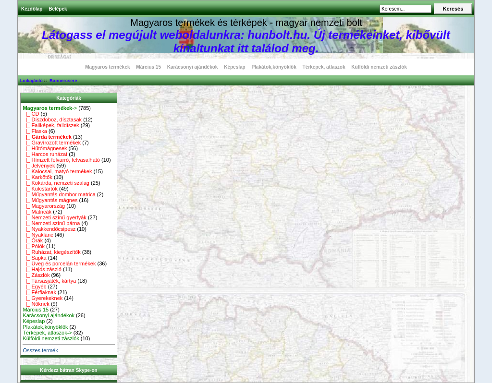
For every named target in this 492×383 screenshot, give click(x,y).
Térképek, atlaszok (324, 67)
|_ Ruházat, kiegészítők (51, 252)
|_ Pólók (34, 246)
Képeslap (234, 67)
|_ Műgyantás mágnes (50, 200)
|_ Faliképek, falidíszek (51, 125)
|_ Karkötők (37, 177)
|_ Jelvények (39, 165)
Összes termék (40, 350)
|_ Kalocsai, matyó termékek (57, 171)
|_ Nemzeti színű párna (51, 223)
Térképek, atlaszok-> (47, 332)
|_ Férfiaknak (39, 292)
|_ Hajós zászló (42, 269)
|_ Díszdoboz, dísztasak (52, 119)
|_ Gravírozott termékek (52, 142)
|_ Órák (33, 240)
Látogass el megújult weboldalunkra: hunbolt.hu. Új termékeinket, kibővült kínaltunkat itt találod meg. (246, 41)
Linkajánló (31, 80)
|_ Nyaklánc (38, 235)
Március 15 (148, 67)
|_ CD (31, 114)
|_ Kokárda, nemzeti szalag (56, 183)
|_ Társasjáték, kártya (49, 281)
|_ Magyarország (44, 206)
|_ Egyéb (34, 286)
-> (50, 108)
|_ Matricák (37, 212)
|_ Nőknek (36, 304)
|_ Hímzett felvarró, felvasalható (61, 160)
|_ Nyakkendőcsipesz (49, 229)
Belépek (58, 9)
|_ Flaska (35, 131)
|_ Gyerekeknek (42, 298)
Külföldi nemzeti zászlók (379, 67)
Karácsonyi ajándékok (192, 67)
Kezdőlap (31, 9)
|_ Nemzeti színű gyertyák (54, 217)
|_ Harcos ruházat (45, 154)
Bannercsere (63, 80)
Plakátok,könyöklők (273, 67)
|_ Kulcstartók (40, 189)
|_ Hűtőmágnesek (45, 148)
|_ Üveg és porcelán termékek (59, 263)
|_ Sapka (34, 258)
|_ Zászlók (36, 275)
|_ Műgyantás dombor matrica (59, 194)
